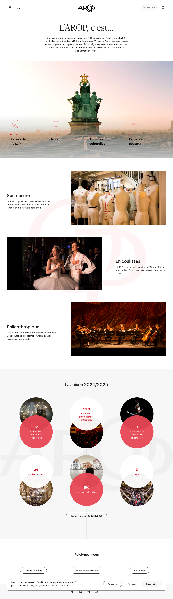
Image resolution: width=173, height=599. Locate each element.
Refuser (132, 584)
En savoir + (151, 584)
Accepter (113, 584)
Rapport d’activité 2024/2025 (86, 532)
